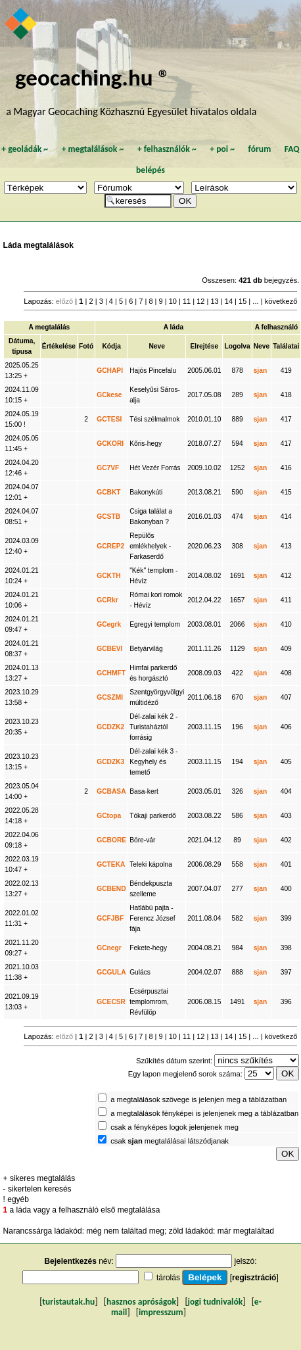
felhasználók (167, 149)
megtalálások (93, 149)
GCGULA (111, 972)
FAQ (292, 149)
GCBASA (111, 791)
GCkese (109, 394)
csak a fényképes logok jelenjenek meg (174, 1127)
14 (229, 301)
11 (187, 301)
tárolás (168, 1277)
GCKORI (110, 443)
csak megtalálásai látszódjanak (169, 1141)
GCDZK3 (110, 761)
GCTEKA (111, 864)
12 (200, 301)
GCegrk (109, 624)
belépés (150, 170)
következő (281, 301)
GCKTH (108, 575)
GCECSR (111, 1001)
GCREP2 (110, 546)
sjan (260, 370)
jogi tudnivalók (215, 1301)
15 (242, 301)
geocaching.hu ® (92, 77)
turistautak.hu (68, 1301)
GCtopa (109, 815)
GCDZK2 (110, 727)
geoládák (24, 149)
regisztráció (254, 1277)
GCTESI (109, 419)
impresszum (161, 1312)
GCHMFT (111, 673)
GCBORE (111, 840)
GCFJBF (110, 918)
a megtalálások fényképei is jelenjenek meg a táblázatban (204, 1113)
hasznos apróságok (141, 1301)
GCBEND (111, 888)
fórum (259, 149)
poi (222, 149)
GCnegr (109, 948)
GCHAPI (110, 370)
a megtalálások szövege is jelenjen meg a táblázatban (198, 1099)
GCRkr (107, 600)
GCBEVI (109, 648)
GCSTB (108, 516)
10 (173, 301)
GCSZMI (110, 697)
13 (214, 301)
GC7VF (108, 467)
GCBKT (108, 492)
